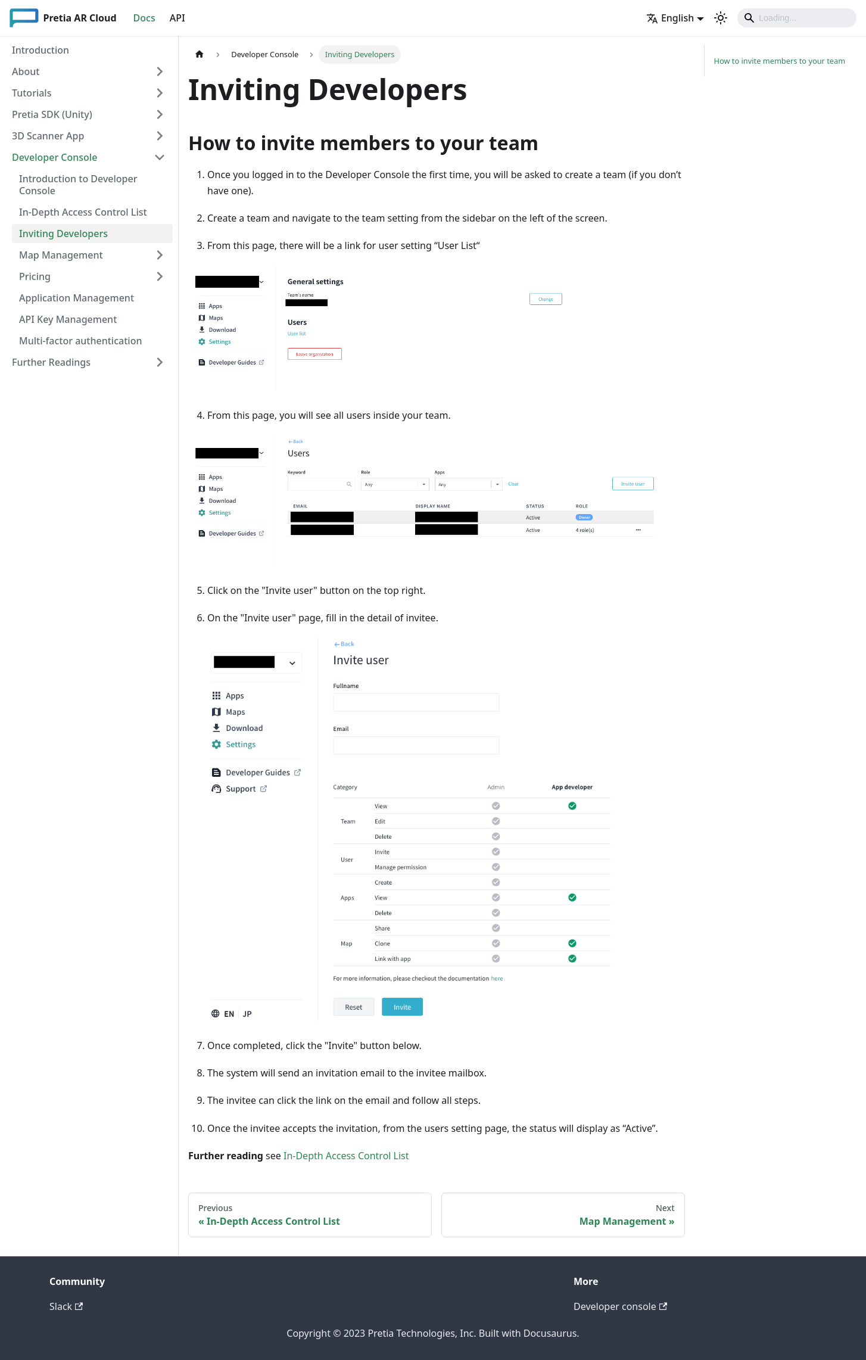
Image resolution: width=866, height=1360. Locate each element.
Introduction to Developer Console (78, 184)
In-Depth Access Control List (83, 212)
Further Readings (51, 362)
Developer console (620, 1306)
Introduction (40, 50)
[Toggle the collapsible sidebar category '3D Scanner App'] (160, 135)
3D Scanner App (48, 135)
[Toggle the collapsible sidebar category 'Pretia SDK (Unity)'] (160, 114)
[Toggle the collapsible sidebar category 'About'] (160, 71)
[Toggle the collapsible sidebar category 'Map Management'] (160, 254)
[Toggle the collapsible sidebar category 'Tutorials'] (160, 92)
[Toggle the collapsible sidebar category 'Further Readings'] (160, 362)
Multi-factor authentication (80, 340)
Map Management (61, 255)
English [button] (670, 17)
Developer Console (54, 157)
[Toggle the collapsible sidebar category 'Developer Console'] (160, 157)
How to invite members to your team (780, 60)
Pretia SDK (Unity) (52, 114)
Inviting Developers (63, 233)
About (25, 71)
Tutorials (31, 92)
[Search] (796, 17)
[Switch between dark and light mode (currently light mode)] (720, 17)
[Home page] (199, 54)
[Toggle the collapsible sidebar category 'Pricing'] (160, 276)
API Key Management (68, 319)
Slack (66, 1306)
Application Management (76, 297)
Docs (144, 17)
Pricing (35, 276)
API (177, 17)
